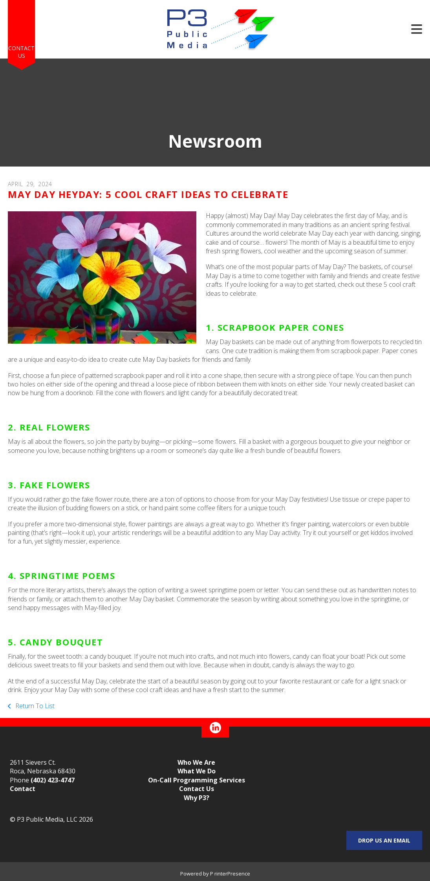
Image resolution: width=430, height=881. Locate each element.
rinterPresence (232, 873)
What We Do (196, 771)
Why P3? (196, 797)
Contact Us (21, 52)
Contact (22, 788)
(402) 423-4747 (53, 780)
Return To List (34, 706)
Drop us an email (384, 840)
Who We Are (196, 762)
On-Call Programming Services (196, 780)
